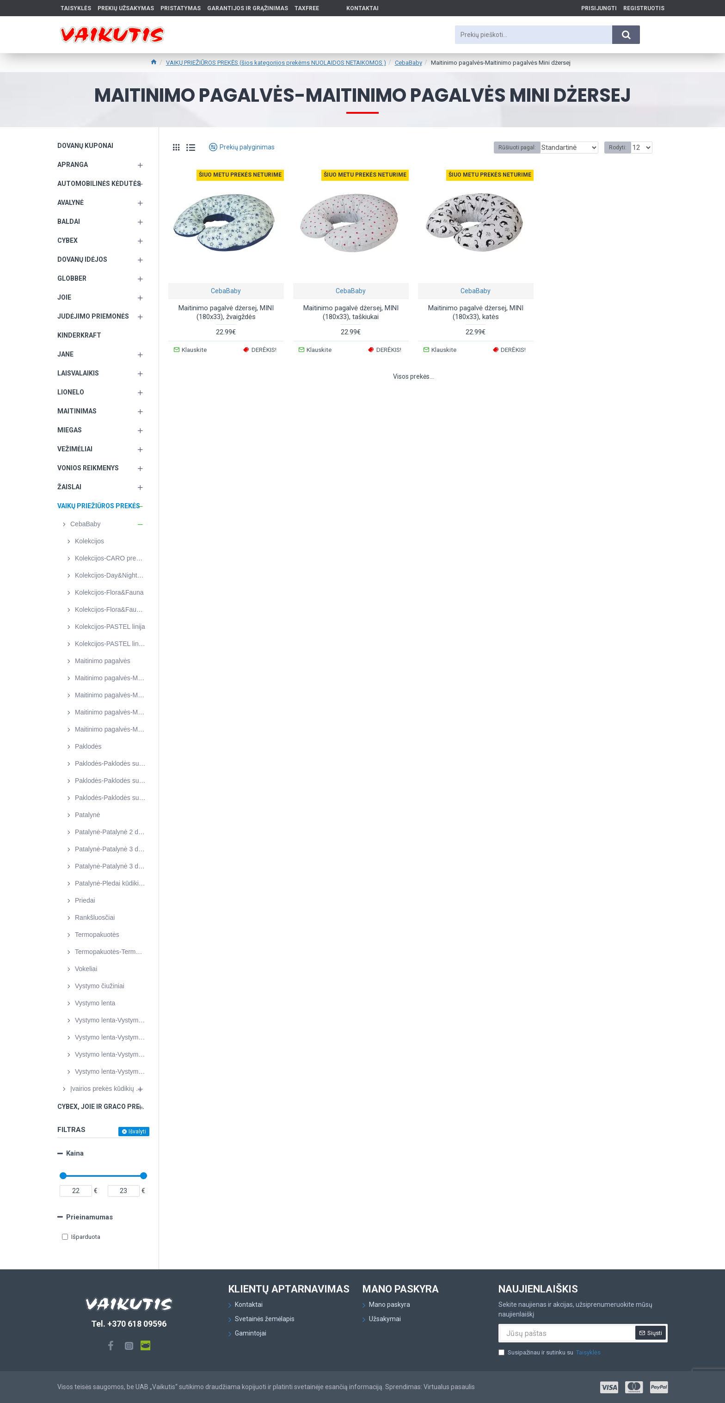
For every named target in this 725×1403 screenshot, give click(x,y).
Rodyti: (620, 147)
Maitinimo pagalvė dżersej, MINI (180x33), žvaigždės (226, 312)
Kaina (75, 1153)
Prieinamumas (89, 1217)
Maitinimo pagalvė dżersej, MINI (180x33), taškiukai (351, 312)
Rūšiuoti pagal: (511, 147)
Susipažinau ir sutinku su (550, 1352)
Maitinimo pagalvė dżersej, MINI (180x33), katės (475, 312)
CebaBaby (408, 62)
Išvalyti (137, 1131)
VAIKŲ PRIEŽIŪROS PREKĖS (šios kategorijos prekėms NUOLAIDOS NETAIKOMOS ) (276, 62)
